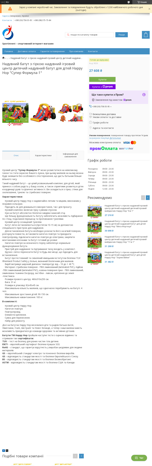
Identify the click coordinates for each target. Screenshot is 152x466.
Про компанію (76, 51)
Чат (139, 458)
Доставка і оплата (27, 51)
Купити (102, 79)
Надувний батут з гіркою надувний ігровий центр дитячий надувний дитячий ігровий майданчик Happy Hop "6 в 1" (126, 208)
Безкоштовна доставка (104, 114)
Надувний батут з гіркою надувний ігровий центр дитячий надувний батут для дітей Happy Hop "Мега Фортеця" (126, 224)
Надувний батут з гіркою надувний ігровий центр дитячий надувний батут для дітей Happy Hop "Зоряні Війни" (126, 255)
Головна (9, 51)
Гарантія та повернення (52, 51)
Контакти (93, 51)
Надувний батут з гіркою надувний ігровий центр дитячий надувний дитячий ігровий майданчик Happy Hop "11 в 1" (126, 239)
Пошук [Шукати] (121, 35)
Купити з (102, 86)
